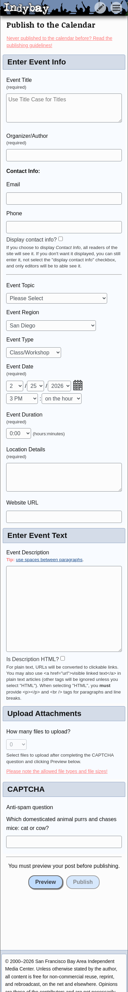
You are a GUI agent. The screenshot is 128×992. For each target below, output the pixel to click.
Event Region (22, 312)
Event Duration (24, 415)
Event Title (19, 80)
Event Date (19, 366)
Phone (14, 213)
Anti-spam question (29, 807)
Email (13, 184)
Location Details (25, 449)
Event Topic (20, 285)
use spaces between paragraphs (49, 559)
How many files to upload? (38, 731)
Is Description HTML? (32, 659)
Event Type (19, 339)
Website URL (22, 503)
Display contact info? (31, 240)
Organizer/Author (27, 136)
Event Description (27, 552)
